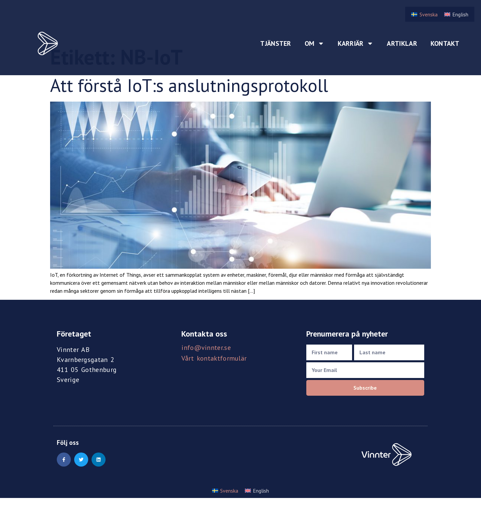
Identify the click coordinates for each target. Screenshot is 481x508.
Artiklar (402, 43)
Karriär (355, 43)
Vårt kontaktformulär (214, 358)
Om (315, 43)
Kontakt (445, 43)
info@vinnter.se (206, 347)
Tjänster (275, 43)
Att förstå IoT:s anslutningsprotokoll (189, 85)
